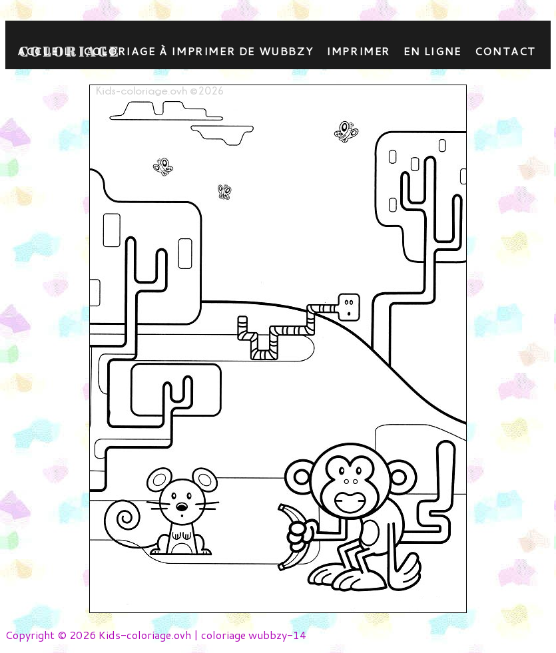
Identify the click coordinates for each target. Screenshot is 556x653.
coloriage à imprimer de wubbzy (198, 51)
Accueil (43, 51)
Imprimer (358, 51)
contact (505, 51)
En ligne (432, 51)
